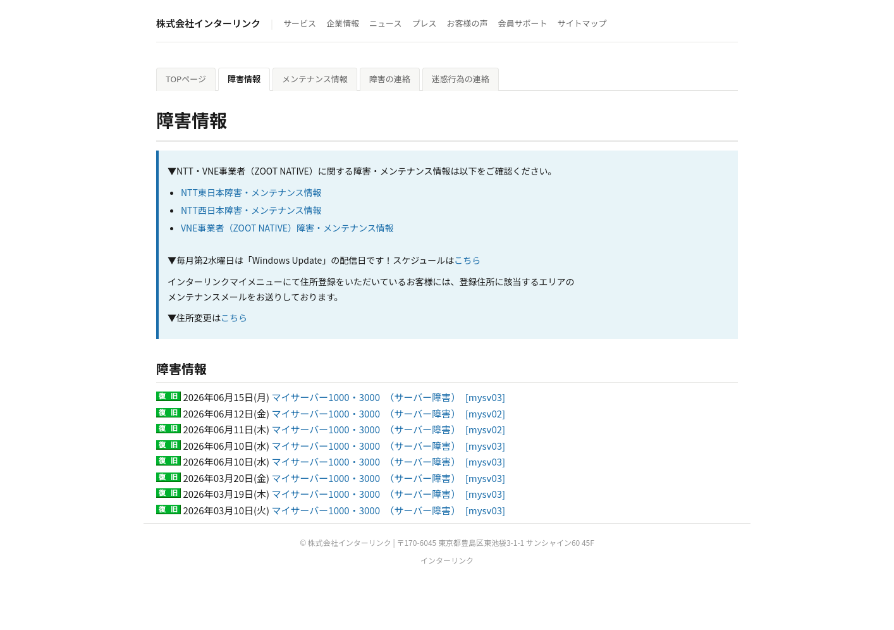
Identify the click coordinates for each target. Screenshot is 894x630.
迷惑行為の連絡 (460, 79)
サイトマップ (582, 23)
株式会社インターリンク (208, 23)
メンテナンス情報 (315, 79)
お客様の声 (466, 23)
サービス (299, 23)
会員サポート (523, 23)
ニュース (385, 23)
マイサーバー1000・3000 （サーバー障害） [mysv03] (389, 397)
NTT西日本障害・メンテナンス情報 (251, 210)
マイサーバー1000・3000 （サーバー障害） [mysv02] (389, 413)
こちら (467, 260)
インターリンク (447, 560)
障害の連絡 (389, 79)
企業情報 (342, 23)
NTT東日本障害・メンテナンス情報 (251, 192)
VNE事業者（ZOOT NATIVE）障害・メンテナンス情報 (287, 227)
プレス (424, 23)
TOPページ (186, 79)
